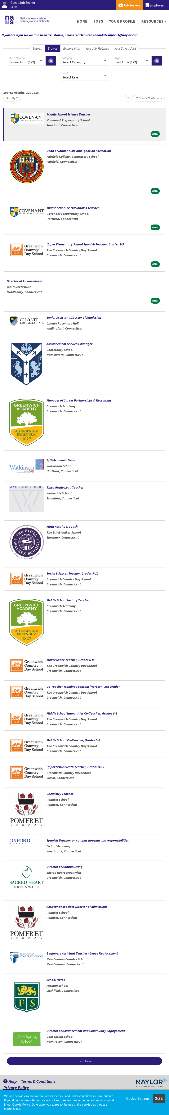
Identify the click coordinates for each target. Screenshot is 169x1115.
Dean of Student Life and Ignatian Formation (78, 151)
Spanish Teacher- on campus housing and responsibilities (87, 840)
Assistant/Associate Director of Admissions (76, 907)
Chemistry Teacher (59, 794)
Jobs (98, 21)
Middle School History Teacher (68, 600)
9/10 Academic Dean (60, 460)
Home (82, 21)
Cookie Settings (138, 1098)
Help (10, 1081)
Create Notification (149, 98)
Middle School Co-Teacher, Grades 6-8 (73, 740)
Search (37, 48)
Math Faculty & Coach (62, 526)
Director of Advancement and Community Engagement (85, 1031)
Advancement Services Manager (69, 344)
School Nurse (55, 980)
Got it (159, 1098)
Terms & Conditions (38, 1081)
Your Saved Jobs (125, 48)
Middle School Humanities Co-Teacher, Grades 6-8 (81, 713)
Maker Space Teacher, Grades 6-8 (70, 660)
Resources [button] (152, 21)
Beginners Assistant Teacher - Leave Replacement (82, 953)
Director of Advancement (25, 281)
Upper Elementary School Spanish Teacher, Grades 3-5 (85, 244)
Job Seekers (130, 5)
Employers (155, 5)
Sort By (10, 98)
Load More (84, 1061)
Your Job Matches (97, 48)
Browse (53, 48)
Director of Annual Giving (64, 867)
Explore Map (71, 48)
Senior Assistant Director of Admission (73, 317)
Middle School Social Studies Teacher (72, 208)
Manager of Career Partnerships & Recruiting (78, 400)
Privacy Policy (16, 1087)
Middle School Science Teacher (68, 114)
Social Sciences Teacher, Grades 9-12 (72, 573)
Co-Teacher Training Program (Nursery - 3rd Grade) (83, 686)
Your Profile (122, 21)
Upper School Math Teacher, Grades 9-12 (75, 767)
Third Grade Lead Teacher (65, 487)
